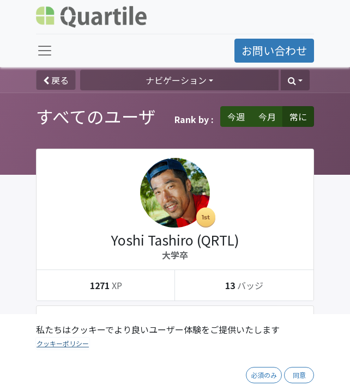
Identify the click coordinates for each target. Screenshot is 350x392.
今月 (267, 116)
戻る (56, 80)
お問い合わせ (274, 50)
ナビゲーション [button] (176, 80)
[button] (295, 80)
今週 (236, 116)
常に (298, 116)
